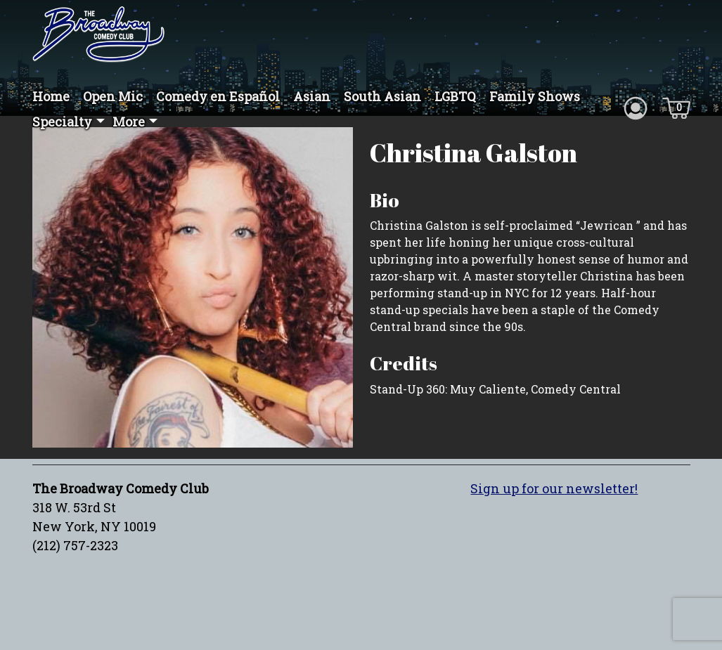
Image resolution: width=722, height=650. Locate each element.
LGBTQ (455, 96)
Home (51, 96)
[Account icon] (635, 106)
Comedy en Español (218, 96)
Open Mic (113, 96)
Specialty (62, 121)
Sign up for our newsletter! (554, 488)
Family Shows (534, 96)
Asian (311, 96)
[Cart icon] (676, 106)
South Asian (382, 96)
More (128, 121)
